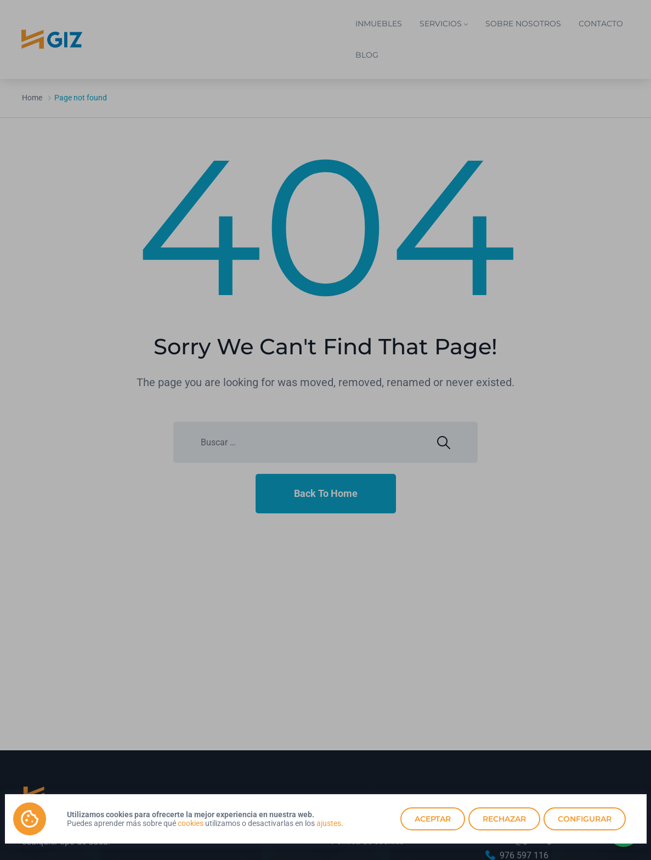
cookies (190, 823)
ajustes (328, 823)
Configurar (585, 819)
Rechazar (504, 819)
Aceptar (433, 819)
